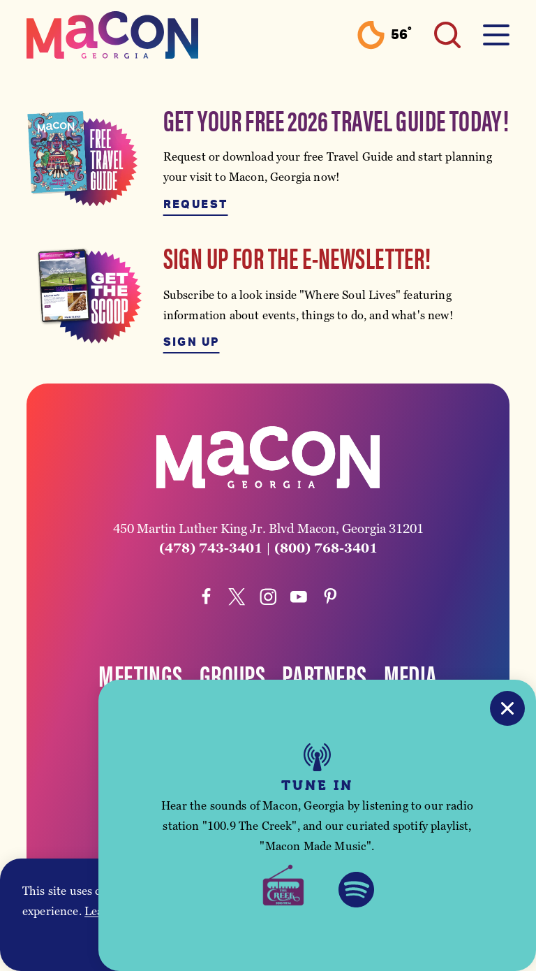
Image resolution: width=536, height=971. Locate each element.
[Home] (112, 35)
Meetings (140, 675)
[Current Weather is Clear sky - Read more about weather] (384, 35)
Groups (232, 675)
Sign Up (191, 342)
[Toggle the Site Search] (447, 35)
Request (195, 204)
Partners (324, 675)
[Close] (507, 708)
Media (411, 675)
